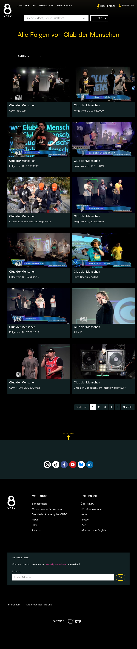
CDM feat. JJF (17, 111)
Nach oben (68, 436)
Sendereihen (39, 504)
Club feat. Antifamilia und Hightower (30, 221)
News (35, 520)
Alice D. (78, 332)
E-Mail (16, 571)
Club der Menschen (22, 105)
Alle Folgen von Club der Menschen (68, 35)
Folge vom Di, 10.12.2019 (89, 166)
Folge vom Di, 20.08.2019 (89, 221)
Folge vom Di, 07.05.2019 (24, 332)
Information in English (93, 530)
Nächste (127, 407)
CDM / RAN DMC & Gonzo (24, 388)
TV (34, 5)
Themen (100, 18)
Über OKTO (87, 504)
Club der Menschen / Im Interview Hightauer (100, 388)
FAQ (83, 525)
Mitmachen (46, 5)
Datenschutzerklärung (39, 605)
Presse (85, 520)
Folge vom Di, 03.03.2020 (89, 111)
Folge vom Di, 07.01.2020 (24, 166)
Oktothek (23, 5)
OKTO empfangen (91, 509)
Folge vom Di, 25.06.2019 (24, 277)
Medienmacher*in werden (47, 509)
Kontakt (85, 514)
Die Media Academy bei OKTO (49, 514)
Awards (36, 530)
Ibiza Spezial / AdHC (86, 277)
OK (120, 577)
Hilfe (34, 525)
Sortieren (29, 56)
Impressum (13, 605)
